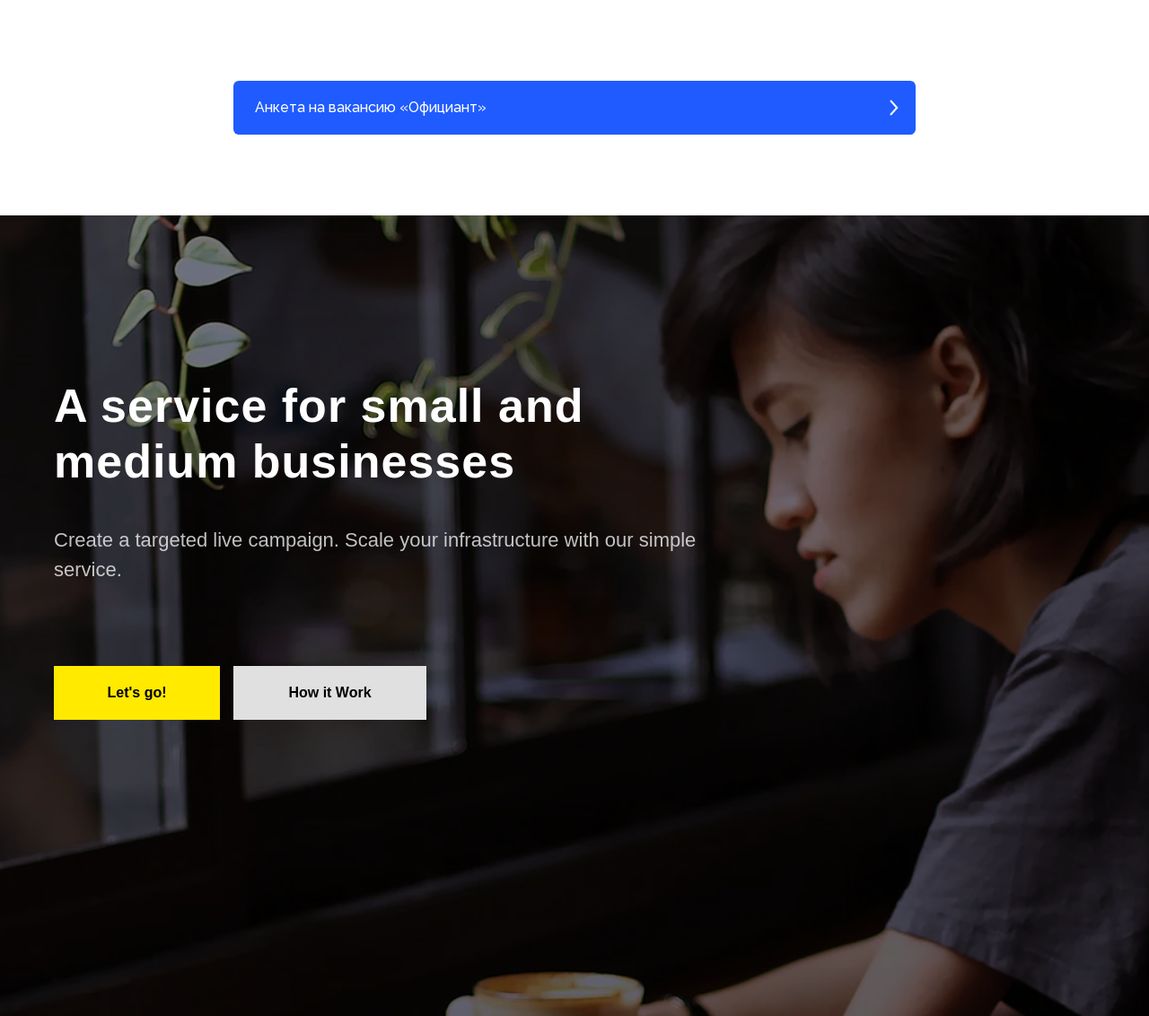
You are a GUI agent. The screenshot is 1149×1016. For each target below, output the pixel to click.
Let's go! (136, 692)
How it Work (329, 692)
